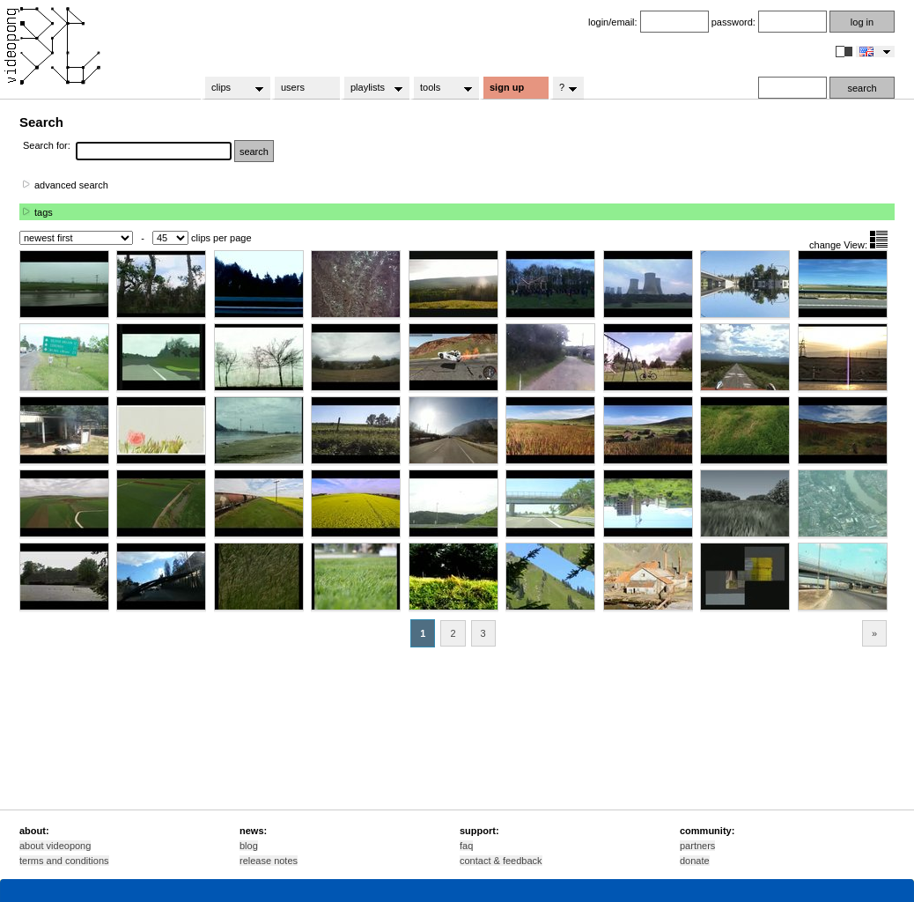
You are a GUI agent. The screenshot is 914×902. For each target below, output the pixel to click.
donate (695, 860)
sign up (507, 87)
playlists (371, 88)
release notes (269, 860)
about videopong (55, 845)
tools (440, 88)
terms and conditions (64, 860)
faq (466, 845)
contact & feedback (501, 860)
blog (249, 845)
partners (697, 845)
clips (232, 88)
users (293, 87)
